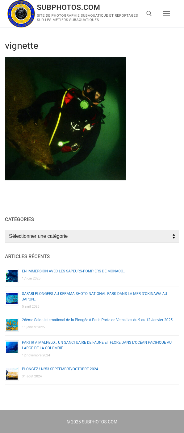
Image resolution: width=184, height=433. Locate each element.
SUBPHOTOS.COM (68, 7)
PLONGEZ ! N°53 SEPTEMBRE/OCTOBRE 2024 (60, 369)
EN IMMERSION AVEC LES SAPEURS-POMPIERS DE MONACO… (74, 271)
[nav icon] (167, 13)
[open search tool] (149, 13)
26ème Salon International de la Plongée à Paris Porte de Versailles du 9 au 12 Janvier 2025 (97, 320)
